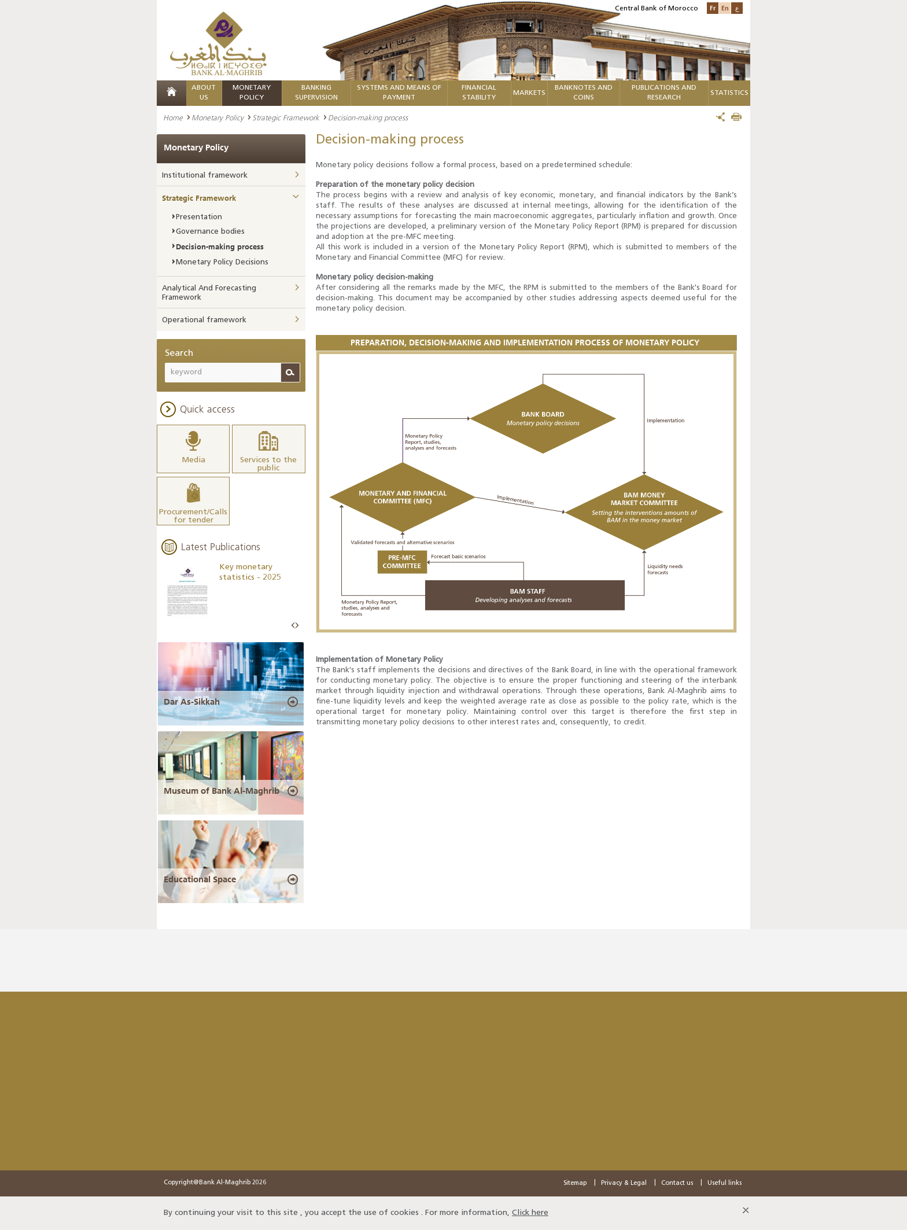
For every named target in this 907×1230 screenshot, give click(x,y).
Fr (713, 7)
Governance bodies (210, 231)
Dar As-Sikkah (192, 702)
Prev (293, 625)
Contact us (677, 1183)
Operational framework (204, 320)
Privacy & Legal (624, 1183)
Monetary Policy (217, 117)
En (725, 7)
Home (173, 117)
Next (296, 625)
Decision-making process (220, 246)
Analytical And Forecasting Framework (209, 293)
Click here (530, 1213)
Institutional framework (205, 175)
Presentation (199, 217)
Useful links (724, 1183)
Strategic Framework (285, 117)
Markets (529, 93)
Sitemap (575, 1183)
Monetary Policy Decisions (222, 262)
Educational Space (200, 879)
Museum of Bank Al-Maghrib (221, 791)
